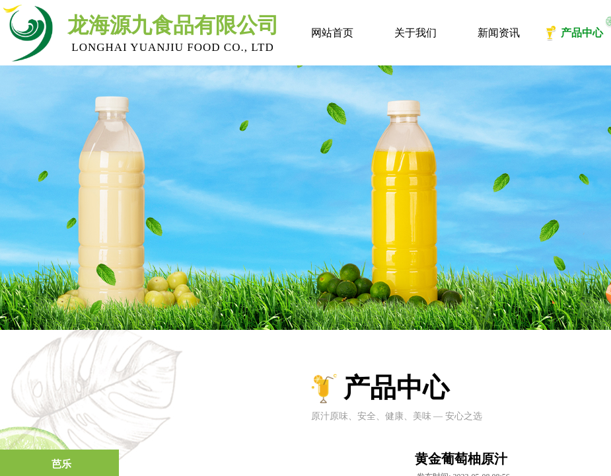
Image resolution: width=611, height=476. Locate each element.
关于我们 (415, 32)
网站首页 (332, 32)
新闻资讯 (499, 32)
